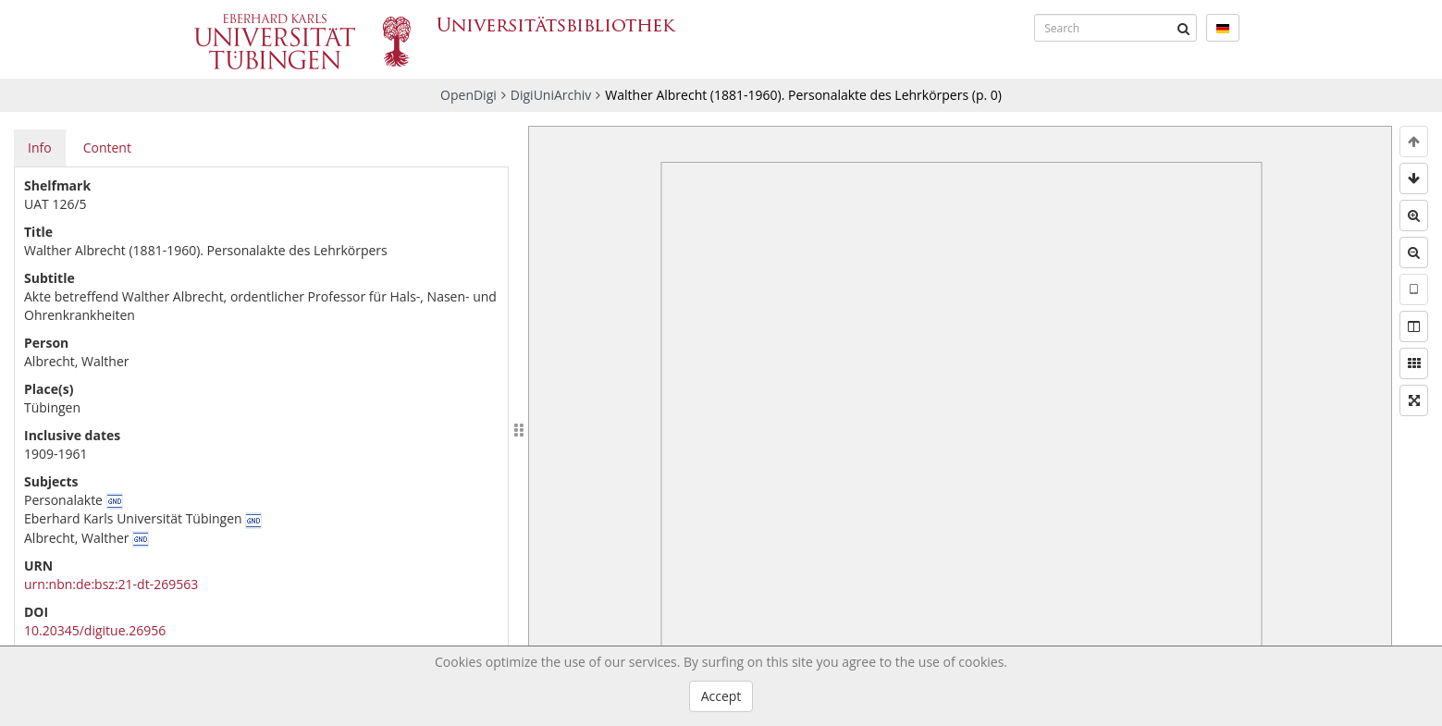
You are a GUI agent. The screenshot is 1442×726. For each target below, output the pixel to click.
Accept (721, 696)
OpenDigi (468, 95)
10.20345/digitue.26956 (95, 630)
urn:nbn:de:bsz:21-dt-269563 (111, 584)
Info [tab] (40, 147)
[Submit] (1183, 28)
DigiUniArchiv (551, 95)
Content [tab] (107, 147)
